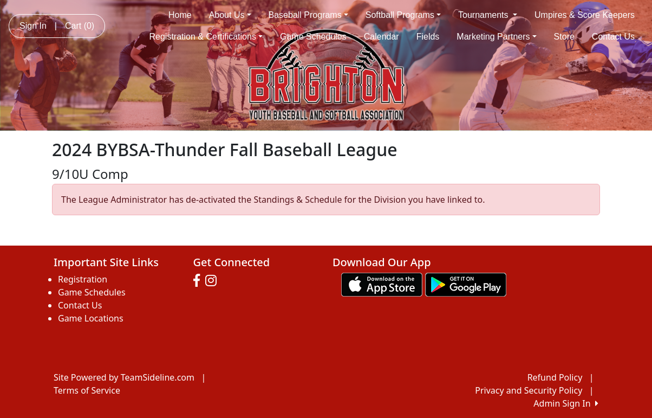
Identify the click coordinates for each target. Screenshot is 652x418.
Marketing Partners (496, 36)
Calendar (381, 36)
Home (180, 15)
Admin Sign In (565, 403)
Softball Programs (403, 15)
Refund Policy (555, 377)
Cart (79, 25)
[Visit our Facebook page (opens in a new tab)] (199, 281)
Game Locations (90, 318)
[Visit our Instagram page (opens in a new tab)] (213, 281)
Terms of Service (87, 390)
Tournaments (487, 15)
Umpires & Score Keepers (584, 15)
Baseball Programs (308, 15)
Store (564, 36)
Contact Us (613, 36)
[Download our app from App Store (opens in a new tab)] (381, 284)
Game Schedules (313, 36)
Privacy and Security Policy (528, 390)
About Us (230, 15)
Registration (82, 279)
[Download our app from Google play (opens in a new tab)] (465, 284)
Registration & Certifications (206, 36)
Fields (428, 36)
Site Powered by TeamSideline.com (124, 377)
